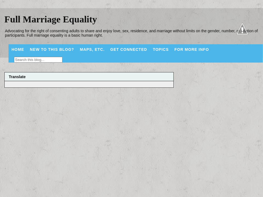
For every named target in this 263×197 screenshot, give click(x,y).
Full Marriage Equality (50, 19)
